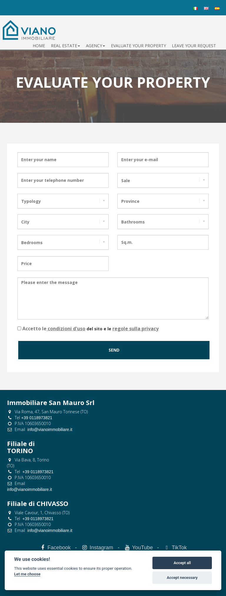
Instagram (101, 548)
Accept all (182, 563)
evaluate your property (138, 45)
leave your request (194, 45)
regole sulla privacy (135, 328)
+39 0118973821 (36, 417)
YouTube (142, 548)
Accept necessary (182, 577)
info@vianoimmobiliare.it (49, 429)
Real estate (65, 45)
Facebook (59, 548)
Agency (95, 45)
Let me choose (27, 573)
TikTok (179, 548)
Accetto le (34, 328)
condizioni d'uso (65, 328)
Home (39, 45)
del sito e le (90, 328)
